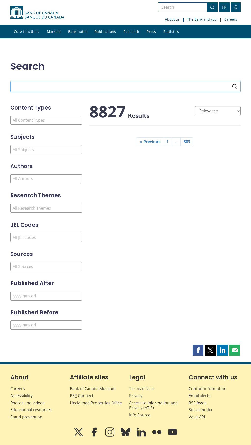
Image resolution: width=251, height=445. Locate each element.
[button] (198, 350)
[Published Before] (46, 325)
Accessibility (21, 395)
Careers (230, 19)
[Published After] (46, 296)
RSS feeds (198, 403)
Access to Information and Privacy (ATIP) (153, 405)
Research (131, 31)
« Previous (150, 141)
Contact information (207, 388)
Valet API (197, 417)
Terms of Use (141, 388)
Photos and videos (27, 403)
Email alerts (199, 395)
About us (172, 19)
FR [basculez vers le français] (224, 7)
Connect (81, 395)
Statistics (171, 31)
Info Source (139, 415)
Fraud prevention (26, 417)
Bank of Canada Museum (93, 388)
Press (151, 31)
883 (187, 141)
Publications (105, 31)
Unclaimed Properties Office (96, 403)
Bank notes (77, 31)
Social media (200, 409)
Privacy (135, 395)
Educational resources (31, 409)
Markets (54, 31)
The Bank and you (202, 19)
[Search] (235, 86)
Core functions (26, 31)
